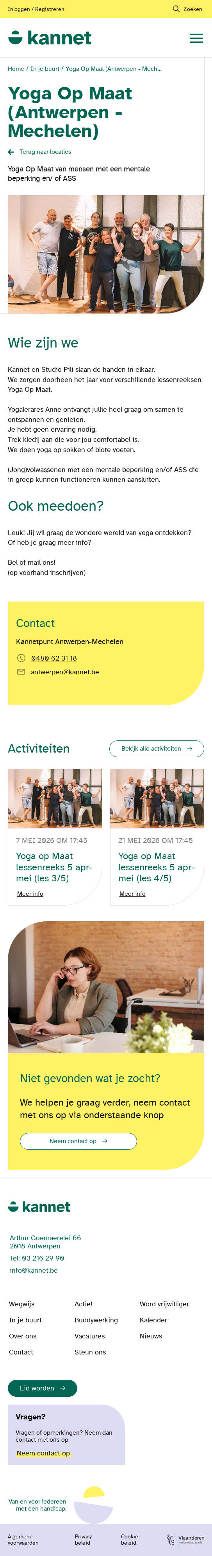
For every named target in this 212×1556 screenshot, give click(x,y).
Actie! (84, 1304)
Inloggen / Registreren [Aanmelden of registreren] (36, 9)
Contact (21, 1352)
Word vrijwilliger (164, 1304)
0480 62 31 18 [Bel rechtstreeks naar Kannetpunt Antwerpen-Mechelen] (54, 658)
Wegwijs (21, 1304)
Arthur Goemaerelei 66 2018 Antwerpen (45, 1242)
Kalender (153, 1320)
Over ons (22, 1336)
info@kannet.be (34, 1270)
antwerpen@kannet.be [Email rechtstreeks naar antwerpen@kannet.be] (65, 672)
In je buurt (44, 68)
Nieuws (151, 1336)
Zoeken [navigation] (192, 9)
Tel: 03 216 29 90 (37, 1258)
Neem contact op (73, 1141)
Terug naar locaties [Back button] (45, 151)
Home (16, 68)
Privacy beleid (83, 1540)
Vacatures (90, 1336)
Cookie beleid (129, 1540)
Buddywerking (96, 1320)
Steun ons (90, 1352)
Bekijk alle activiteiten (151, 748)
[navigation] (196, 37)
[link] (50, 37)
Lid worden (37, 1388)
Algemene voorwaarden (23, 1540)
